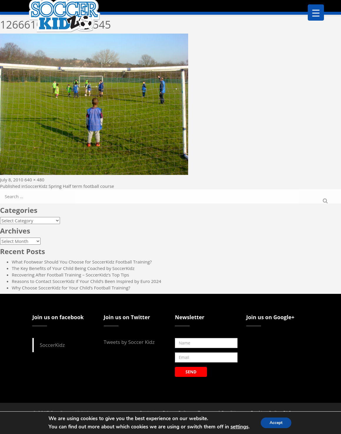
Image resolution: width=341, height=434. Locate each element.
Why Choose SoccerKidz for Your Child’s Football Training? (71, 288)
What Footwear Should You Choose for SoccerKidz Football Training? (82, 262)
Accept (276, 422)
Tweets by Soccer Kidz (129, 342)
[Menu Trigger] (316, 12)
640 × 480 (34, 180)
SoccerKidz (52, 345)
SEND (190, 372)
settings (239, 426)
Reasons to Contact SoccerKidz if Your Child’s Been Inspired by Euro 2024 (86, 281)
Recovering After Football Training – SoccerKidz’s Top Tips (70, 275)
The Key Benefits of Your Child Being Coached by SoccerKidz (73, 268)
